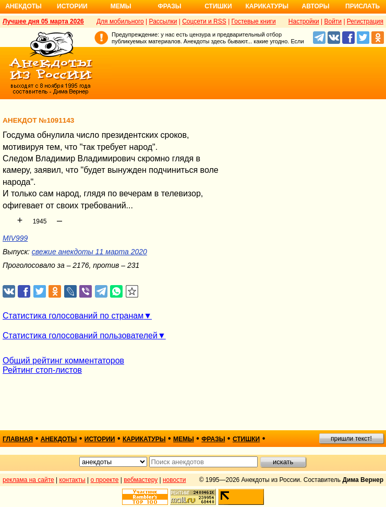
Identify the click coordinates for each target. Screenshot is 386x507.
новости (174, 480)
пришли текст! (351, 438)
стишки (246, 439)
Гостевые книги (254, 21)
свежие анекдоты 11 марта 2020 (89, 251)
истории (100, 439)
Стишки (218, 6)
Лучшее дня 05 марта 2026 (43, 21)
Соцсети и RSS (204, 21)
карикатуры (144, 439)
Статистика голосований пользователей (80, 335)
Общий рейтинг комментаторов (63, 360)
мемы (183, 439)
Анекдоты (23, 6)
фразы (213, 439)
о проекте (105, 480)
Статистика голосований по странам (73, 315)
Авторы (316, 6)
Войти (333, 21)
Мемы (121, 6)
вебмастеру (141, 480)
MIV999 (15, 238)
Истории (72, 6)
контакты (72, 480)
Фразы (169, 6)
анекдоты (59, 439)
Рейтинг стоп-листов (42, 369)
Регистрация (365, 21)
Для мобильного (120, 21)
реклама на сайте (28, 480)
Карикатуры (266, 6)
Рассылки (163, 21)
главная (18, 439)
